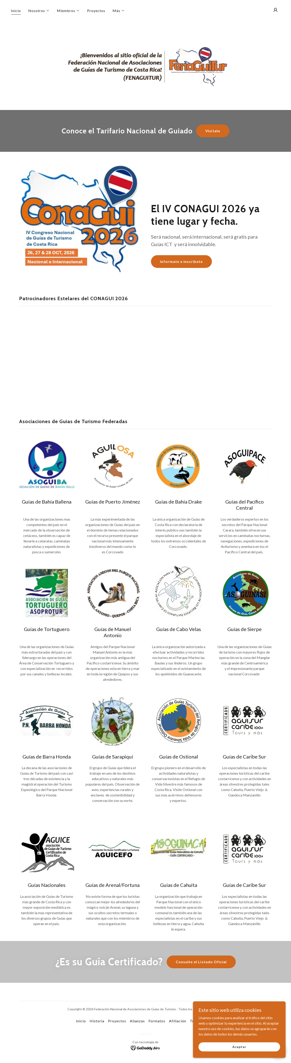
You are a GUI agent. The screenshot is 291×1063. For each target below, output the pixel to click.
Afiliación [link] (177, 1021)
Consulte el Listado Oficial (201, 962)
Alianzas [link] (137, 1021)
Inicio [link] (16, 10)
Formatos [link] (156, 1021)
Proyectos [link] (96, 10)
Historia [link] (97, 1021)
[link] (146, 1047)
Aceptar (240, 1047)
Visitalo (212, 131)
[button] (39, 10)
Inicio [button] (81, 1021)
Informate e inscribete (181, 261)
